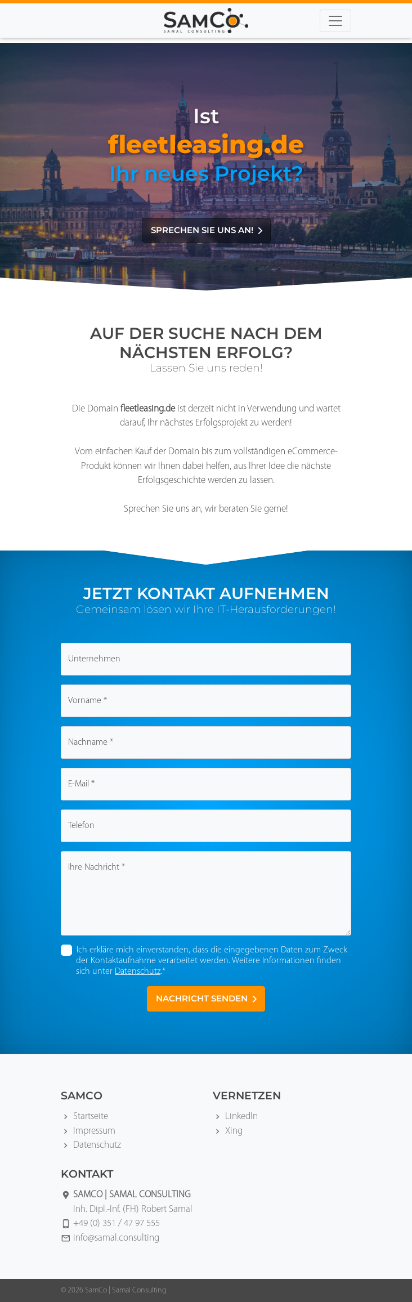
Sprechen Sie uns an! (208, 230)
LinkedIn (241, 1116)
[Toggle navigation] (335, 21)
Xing (234, 1131)
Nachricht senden (207, 998)
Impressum (94, 1131)
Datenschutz (137, 971)
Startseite (90, 1116)
